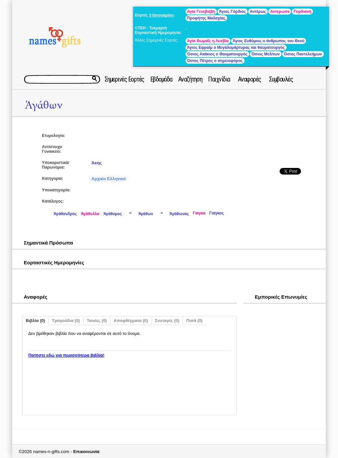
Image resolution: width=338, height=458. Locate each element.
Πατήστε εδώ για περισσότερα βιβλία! (66, 355)
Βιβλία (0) (35, 320)
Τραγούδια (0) (66, 320)
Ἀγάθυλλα (90, 214)
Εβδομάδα (161, 79)
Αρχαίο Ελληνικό (108, 178)
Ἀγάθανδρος (65, 214)
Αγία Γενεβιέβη (201, 11)
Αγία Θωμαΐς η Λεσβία (208, 41)
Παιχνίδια (219, 79)
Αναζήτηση (190, 79)
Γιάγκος (216, 213)
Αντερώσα (279, 11)
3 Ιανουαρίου (161, 15)
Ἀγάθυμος (112, 214)
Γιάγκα (199, 213)
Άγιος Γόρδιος (232, 11)
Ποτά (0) (194, 320)
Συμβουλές (281, 79)
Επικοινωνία (86, 451)
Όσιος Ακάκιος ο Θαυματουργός (217, 54)
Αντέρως (258, 11)
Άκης (96, 162)
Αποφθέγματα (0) (131, 320)
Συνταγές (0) (167, 320)
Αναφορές (249, 79)
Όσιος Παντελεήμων (303, 54)
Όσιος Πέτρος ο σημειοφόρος (215, 60)
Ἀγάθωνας (179, 214)
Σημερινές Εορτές (124, 79)
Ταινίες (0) (97, 320)
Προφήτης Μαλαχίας (206, 18)
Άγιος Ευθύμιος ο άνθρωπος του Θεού (268, 41)
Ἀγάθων (43, 105)
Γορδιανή (302, 11)
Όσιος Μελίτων (266, 54)
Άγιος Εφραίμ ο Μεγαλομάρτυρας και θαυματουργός (236, 47)
